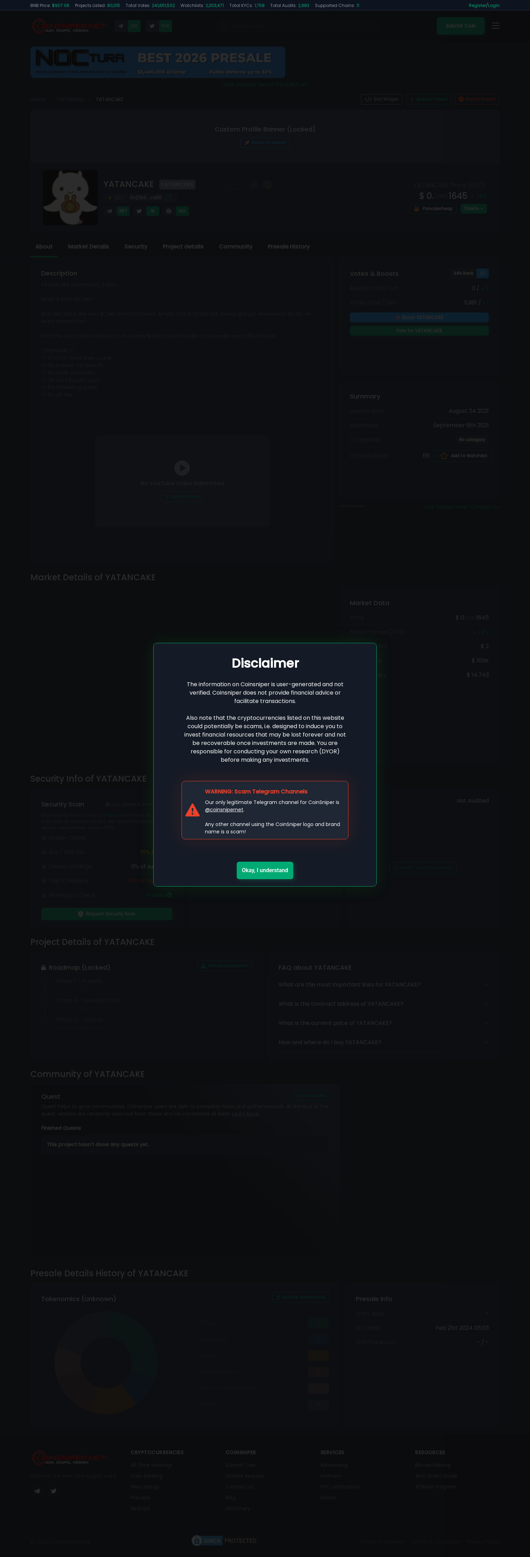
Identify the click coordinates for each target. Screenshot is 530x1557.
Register (477, 5)
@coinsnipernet (224, 809)
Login (494, 5)
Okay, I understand (265, 870)
